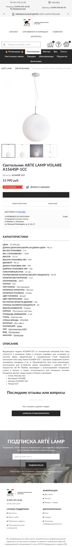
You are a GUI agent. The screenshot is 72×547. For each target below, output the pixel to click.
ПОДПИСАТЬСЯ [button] (36, 465)
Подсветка (62, 56)
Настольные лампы (14, 56)
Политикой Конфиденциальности (49, 471)
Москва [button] (21, 212)
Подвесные (18, 335)
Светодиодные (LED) (18, 329)
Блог (46, 513)
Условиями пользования (32, 474)
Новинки (58, 32)
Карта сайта (13, 517)
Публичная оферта (16, 521)
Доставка (48, 495)
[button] (18, 8)
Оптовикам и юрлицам (35, 32)
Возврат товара (51, 503)
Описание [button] (52, 203)
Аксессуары (36, 61)
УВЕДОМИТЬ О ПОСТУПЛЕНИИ (36, 195)
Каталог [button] (13, 32)
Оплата (47, 499)
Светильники (33, 52)
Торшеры (31, 56)
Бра (55, 52)
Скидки (47, 517)
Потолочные (14, 332)
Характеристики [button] (19, 203)
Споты (64, 52)
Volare (19, 326)
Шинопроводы (46, 56)
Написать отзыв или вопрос (36, 413)
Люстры (47, 52)
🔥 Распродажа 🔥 (14, 52)
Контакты (36, 37)
